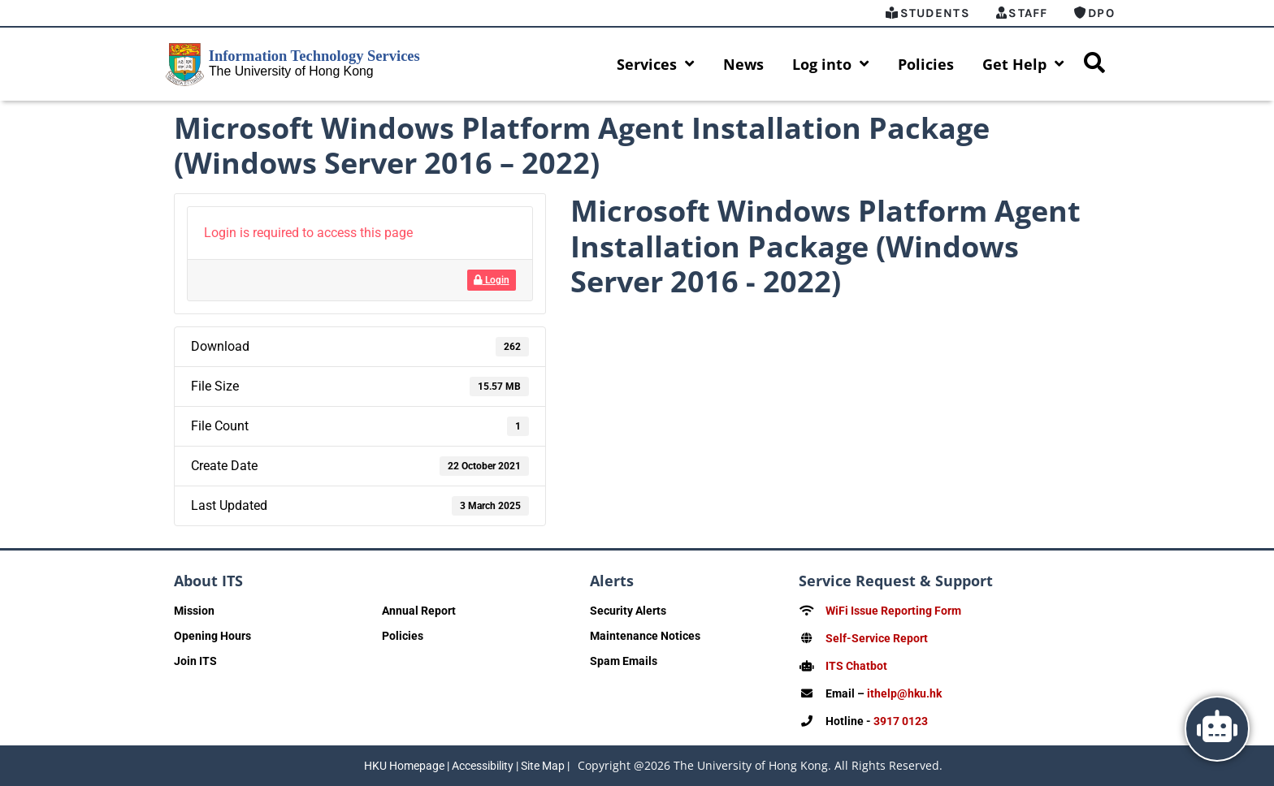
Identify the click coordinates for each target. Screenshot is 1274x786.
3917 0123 (900, 721)
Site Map (543, 765)
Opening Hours (212, 635)
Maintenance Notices (645, 635)
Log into (830, 64)
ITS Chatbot (856, 665)
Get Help (1023, 64)
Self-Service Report (877, 638)
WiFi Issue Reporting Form (893, 610)
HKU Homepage (404, 765)
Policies (926, 64)
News (743, 64)
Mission (194, 610)
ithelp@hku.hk (904, 693)
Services (656, 64)
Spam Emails (623, 660)
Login (491, 280)
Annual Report (419, 610)
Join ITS (195, 660)
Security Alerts (628, 610)
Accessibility (483, 765)
